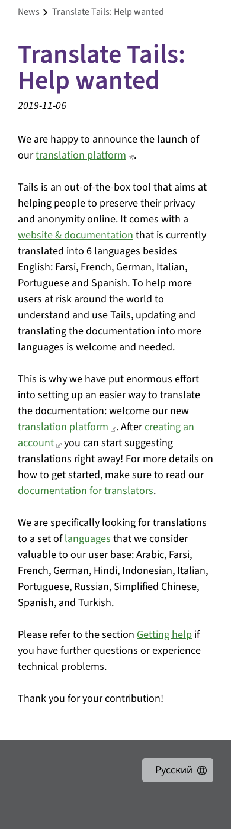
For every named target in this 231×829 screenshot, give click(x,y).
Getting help (164, 634)
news (29, 11)
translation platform (81, 155)
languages (88, 538)
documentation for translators (85, 490)
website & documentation (75, 235)
